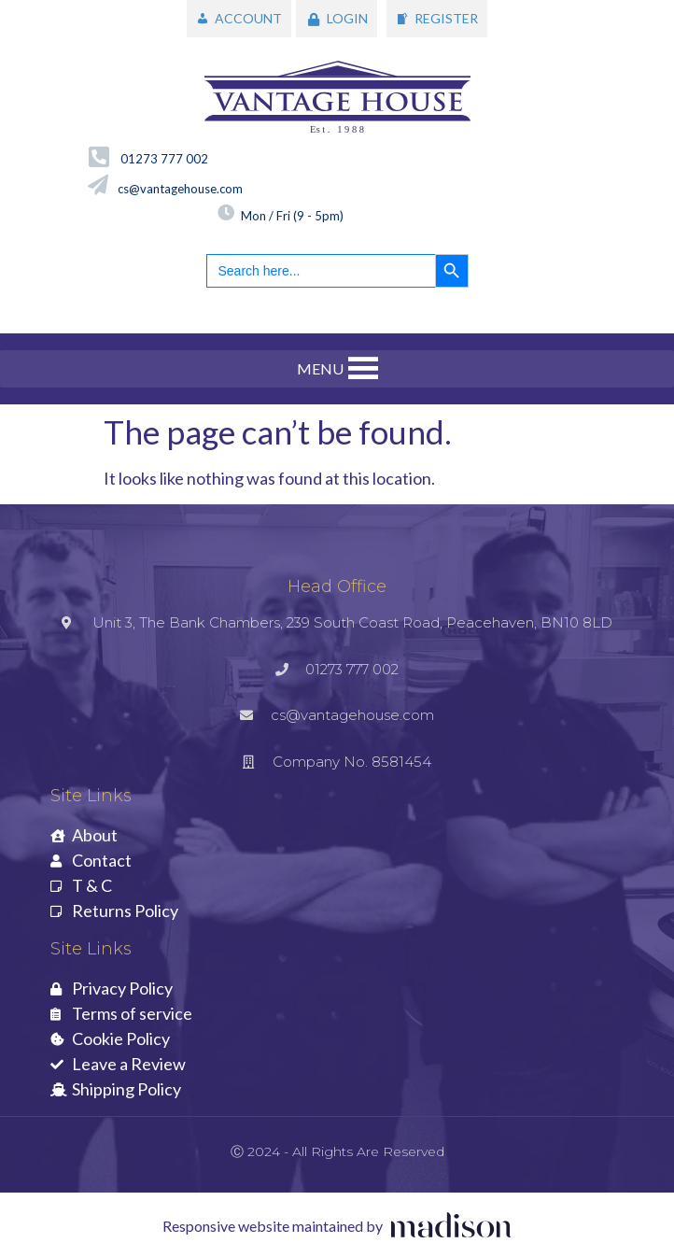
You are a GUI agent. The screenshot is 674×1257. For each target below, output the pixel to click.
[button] (320, 369)
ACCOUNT (248, 18)
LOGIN (347, 18)
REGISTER (446, 18)
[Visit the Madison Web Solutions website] (337, 1227)
